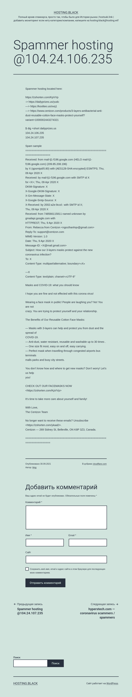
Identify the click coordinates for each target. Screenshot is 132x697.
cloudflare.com (100, 464)
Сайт (28, 552)
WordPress (112, 683)
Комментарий (33, 502)
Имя (28, 535)
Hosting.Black (66, 12)
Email (72, 535)
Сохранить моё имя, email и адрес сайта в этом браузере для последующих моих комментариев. (67, 571)
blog (34, 467)
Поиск (16, 657)
